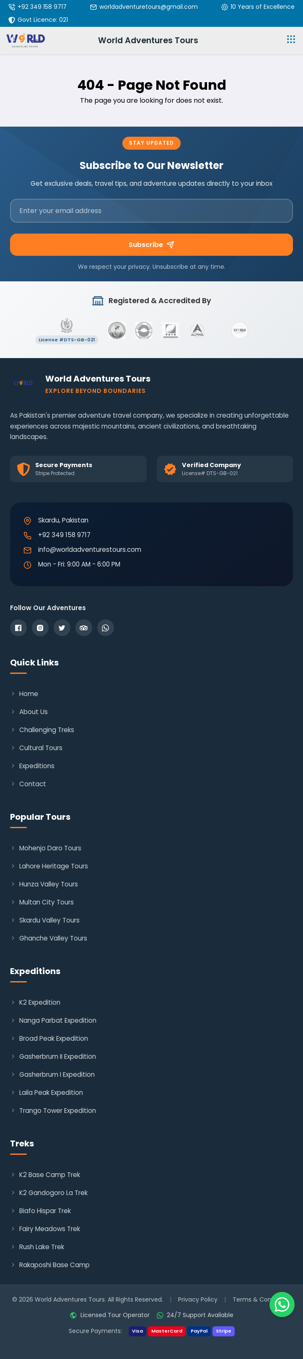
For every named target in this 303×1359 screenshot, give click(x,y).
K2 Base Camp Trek (45, 1174)
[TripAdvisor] (83, 627)
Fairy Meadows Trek (45, 1228)
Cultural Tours (36, 747)
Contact (28, 784)
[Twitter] (62, 627)
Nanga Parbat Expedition (53, 1020)
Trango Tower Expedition (53, 1110)
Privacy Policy (198, 1299)
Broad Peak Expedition (49, 1038)
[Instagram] (40, 627)
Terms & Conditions (262, 1299)
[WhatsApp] (105, 627)
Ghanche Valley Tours (48, 938)
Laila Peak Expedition (46, 1092)
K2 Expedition (35, 1002)
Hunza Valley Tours (44, 884)
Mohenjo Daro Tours (45, 848)
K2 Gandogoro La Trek (49, 1192)
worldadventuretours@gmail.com (148, 7)
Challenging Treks (42, 729)
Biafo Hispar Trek (40, 1210)
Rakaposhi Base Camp (50, 1264)
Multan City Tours (42, 902)
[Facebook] (18, 627)
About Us (29, 711)
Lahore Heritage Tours (49, 866)
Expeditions (32, 765)
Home (24, 693)
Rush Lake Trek (37, 1246)
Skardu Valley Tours (45, 920)
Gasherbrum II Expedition (53, 1056)
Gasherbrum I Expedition (52, 1074)
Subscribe (151, 244)
